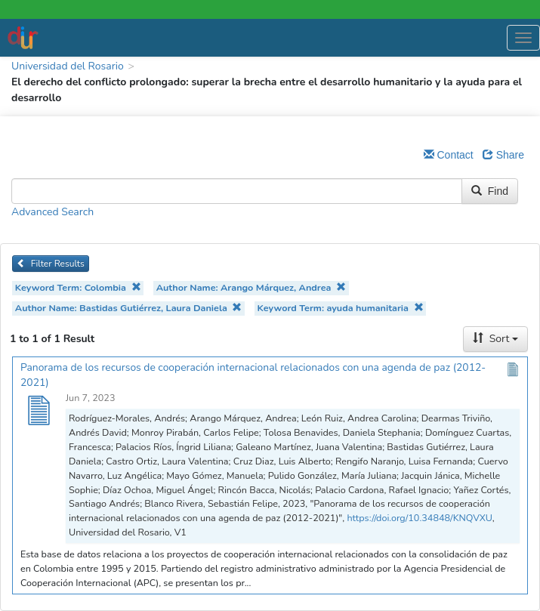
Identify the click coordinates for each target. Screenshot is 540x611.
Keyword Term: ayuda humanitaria (341, 307)
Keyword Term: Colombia (78, 287)
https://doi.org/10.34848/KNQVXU (419, 517)
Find (489, 191)
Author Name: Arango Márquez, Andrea (251, 287)
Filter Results (51, 264)
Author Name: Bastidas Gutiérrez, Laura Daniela (128, 307)
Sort (495, 339)
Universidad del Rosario (67, 66)
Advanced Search (52, 212)
